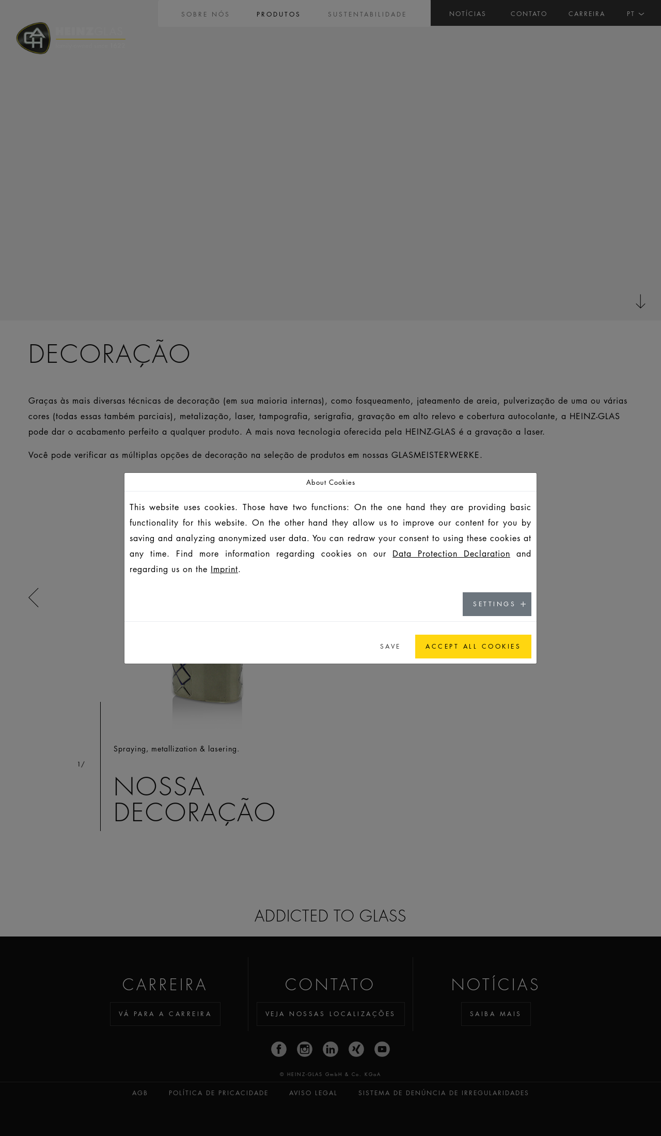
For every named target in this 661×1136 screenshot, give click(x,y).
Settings (494, 604)
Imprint (224, 569)
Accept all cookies (473, 646)
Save (390, 646)
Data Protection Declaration (451, 553)
